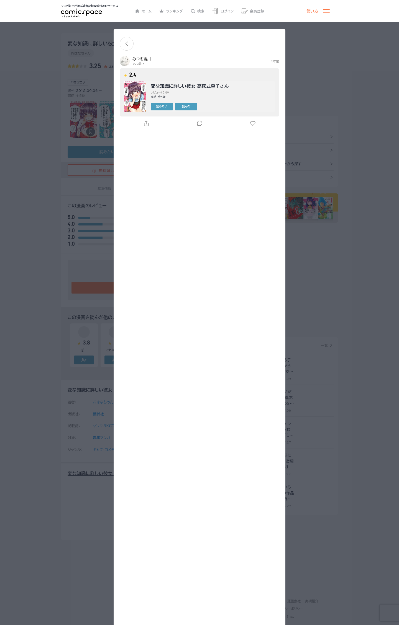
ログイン (223, 11)
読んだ (186, 106)
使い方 (312, 11)
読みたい (161, 106)
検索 (197, 11)
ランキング (171, 11)
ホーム (143, 11)
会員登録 (252, 11)
